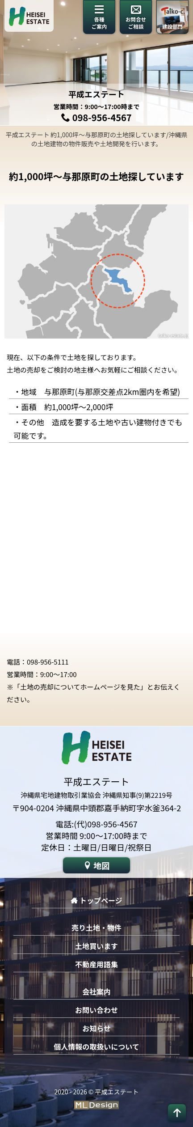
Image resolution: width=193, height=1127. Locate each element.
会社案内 (96, 991)
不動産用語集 (96, 964)
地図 (96, 865)
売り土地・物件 (96, 927)
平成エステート (96, 94)
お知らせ (96, 1028)
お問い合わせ (96, 1009)
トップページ (96, 900)
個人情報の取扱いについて (96, 1046)
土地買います (96, 946)
